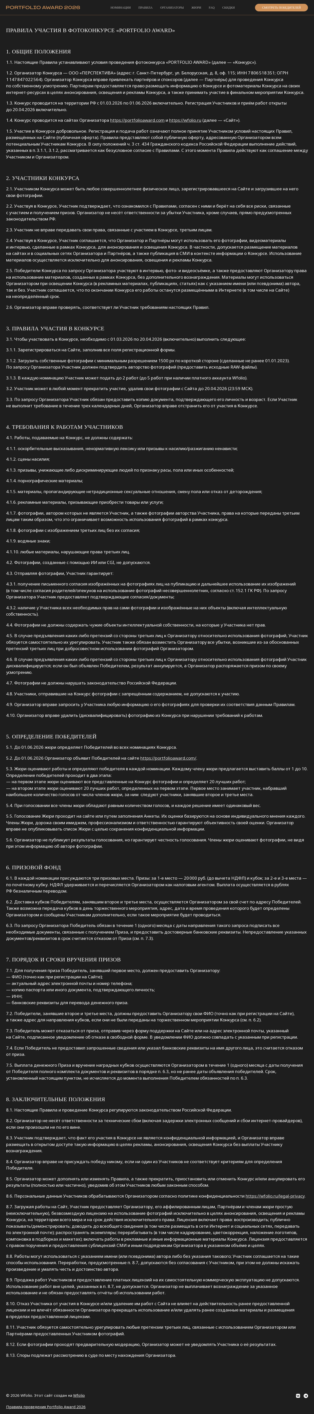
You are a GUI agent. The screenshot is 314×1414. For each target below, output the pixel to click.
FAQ (211, 7)
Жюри (196, 7)
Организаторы (172, 7)
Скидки (228, 7)
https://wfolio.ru (185, 120)
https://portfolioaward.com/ (168, 758)
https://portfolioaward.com (137, 120)
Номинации (120, 7)
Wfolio (79, 1395)
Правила (145, 7)
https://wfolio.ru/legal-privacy (275, 1196)
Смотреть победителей (281, 7)
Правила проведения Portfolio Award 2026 (46, 1406)
